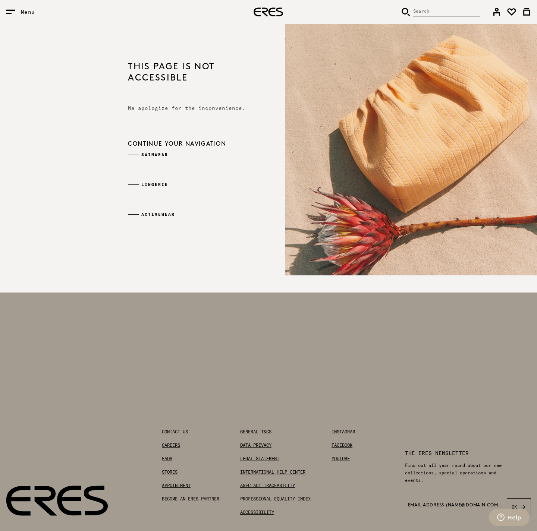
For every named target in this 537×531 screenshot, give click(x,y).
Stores (170, 472)
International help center (272, 472)
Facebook (342, 445)
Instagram (343, 431)
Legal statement (259, 458)
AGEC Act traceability (267, 485)
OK (519, 507)
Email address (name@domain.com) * (455, 505)
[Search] (440, 11)
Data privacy (255, 445)
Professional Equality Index (275, 499)
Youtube (341, 458)
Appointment (176, 485)
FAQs (167, 458)
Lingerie (154, 184)
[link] (496, 11)
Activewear (158, 214)
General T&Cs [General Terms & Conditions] (255, 431)
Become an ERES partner (190, 499)
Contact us (175, 431)
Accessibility (257, 512)
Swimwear (154, 155)
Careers (171, 445)
